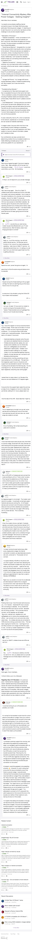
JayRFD (7, 224)
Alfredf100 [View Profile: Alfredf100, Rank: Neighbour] (3, 860)
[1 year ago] (8, 846)
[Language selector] (18, 2)
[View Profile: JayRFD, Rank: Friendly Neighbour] (2, 187)
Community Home (4, 933)
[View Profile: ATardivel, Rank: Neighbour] (4, 546)
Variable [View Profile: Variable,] (13, 918)
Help (18, 933)
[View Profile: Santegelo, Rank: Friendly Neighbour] (4, 303)
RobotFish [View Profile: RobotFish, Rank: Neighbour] (3, 845)
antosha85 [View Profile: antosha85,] (13, 913)
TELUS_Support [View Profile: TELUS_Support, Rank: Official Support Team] (9, 175)
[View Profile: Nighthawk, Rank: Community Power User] (3, 472)
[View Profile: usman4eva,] (2, 901)
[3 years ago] (10, 832)
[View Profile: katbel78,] (2, 922)
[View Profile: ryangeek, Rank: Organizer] (2, 160)
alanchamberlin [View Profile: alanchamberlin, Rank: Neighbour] (4, 832)
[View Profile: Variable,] (2, 917)
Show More (6, 258)
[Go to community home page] (9, 2)
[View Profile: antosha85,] (2, 912)
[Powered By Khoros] (16, 937)
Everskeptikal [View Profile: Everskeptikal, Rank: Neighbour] (7, 261)
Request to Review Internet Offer (14, 911)
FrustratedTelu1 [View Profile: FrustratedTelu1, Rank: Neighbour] (4, 888)
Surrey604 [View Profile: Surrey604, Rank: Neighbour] (7, 9)
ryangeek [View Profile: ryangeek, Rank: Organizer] (7, 159)
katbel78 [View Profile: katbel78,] (13, 923)
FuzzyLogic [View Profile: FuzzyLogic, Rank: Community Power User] (8, 702)
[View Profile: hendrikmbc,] (2, 906)
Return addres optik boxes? (12, 905)
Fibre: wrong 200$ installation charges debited (17, 922)
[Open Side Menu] (1, 2)
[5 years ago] (8, 860)
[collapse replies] (16, 158)
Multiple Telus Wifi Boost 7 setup (14, 900)
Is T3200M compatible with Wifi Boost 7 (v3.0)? (16, 916)
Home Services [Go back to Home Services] (4, 5)
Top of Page (12, 933)
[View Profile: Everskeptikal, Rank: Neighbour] (2, 262)
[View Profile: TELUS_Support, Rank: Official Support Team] (3, 176)
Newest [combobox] (28, 150)
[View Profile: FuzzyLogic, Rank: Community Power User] (3, 702)
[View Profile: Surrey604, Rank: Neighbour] (2, 10)
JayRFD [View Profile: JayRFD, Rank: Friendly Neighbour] (6, 186)
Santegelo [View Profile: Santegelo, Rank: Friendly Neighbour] (9, 302)
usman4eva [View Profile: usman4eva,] (13, 902)
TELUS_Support (18, 167)
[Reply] (29, 147)
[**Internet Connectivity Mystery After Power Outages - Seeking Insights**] (6, 161)
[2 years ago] (9, 874)
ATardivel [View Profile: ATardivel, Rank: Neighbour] (8, 545)
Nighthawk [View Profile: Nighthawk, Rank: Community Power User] (8, 471)
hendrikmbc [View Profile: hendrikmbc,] (13, 907)
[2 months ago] (7, 902)
